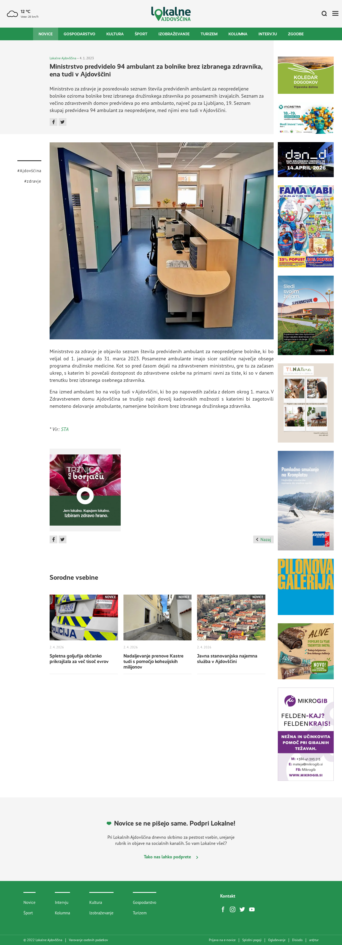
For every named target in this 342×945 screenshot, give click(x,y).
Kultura (115, 34)
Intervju (267, 34)
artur (314, 940)
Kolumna (237, 34)
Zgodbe (296, 34)
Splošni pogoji (252, 940)
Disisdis (297, 940)
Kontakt (227, 896)
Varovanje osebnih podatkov (88, 940)
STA (65, 429)
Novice (46, 34)
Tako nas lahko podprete (171, 856)
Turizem (209, 34)
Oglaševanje (277, 940)
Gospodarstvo (79, 34)
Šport (141, 34)
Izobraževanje (174, 34)
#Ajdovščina (29, 170)
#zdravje (32, 181)
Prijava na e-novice (222, 940)
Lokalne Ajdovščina (63, 58)
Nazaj (263, 539)
